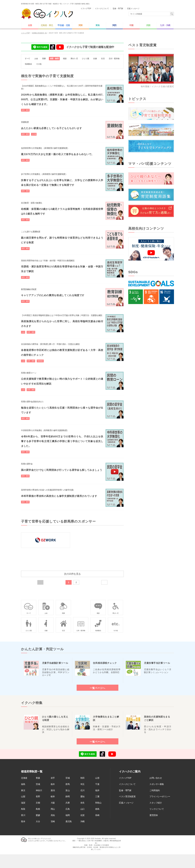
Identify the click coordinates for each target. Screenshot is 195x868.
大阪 (53, 803)
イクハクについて (127, 784)
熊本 (23, 821)
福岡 (68, 815)
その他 (38, 64)
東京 (23, 790)
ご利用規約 (154, 790)
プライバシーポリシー (159, 796)
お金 (36, 59)
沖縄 (82, 821)
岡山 (53, 809)
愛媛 (38, 815)
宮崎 (53, 821)
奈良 (82, 803)
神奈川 (39, 790)
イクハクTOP (125, 778)
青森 (38, 778)
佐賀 (82, 815)
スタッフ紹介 (155, 803)
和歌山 (98, 803)
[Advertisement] (151, 358)
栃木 (53, 784)
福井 (97, 790)
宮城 (68, 778)
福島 (23, 784)
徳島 (97, 809)
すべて (27, 59)
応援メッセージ (126, 803)
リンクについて (156, 809)
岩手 (53, 778)
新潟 (53, 790)
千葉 (97, 784)
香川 (23, 815)
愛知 (82, 796)
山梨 (23, 796)
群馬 (68, 784)
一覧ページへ (97, 688)
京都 (38, 803)
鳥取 (23, 809)
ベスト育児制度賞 (127, 796)
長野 (38, 796)
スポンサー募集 (156, 784)
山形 (97, 778)
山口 (82, 809)
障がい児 (74, 59)
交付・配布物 (114, 59)
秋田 (82, 778)
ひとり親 (85, 59)
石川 (82, 790)
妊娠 (95, 59)
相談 (64, 59)
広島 (68, 809)
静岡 (68, 796)
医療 (44, 59)
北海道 (24, 778)
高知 (53, 815)
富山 (68, 790)
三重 (97, 796)
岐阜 (53, 796)
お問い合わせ (155, 778)
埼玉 (82, 784)
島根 (38, 809)
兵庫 (68, 803)
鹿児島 (69, 821)
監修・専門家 (125, 790)
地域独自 (28, 64)
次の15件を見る (72, 573)
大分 (38, 821)
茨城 (38, 784)
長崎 (97, 815)
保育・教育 (54, 59)
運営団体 (153, 815)
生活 (103, 59)
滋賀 (23, 803)
